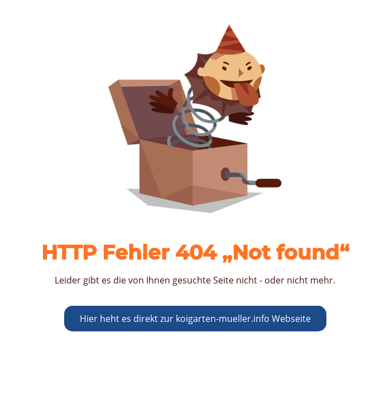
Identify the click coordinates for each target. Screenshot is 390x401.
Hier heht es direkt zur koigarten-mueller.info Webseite (195, 318)
